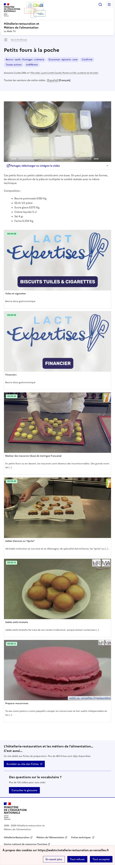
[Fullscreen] (106, 158)
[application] (57, 131)
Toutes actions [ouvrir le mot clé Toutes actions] (14, 64)
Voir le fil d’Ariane (19, 39)
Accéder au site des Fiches (22, 764)
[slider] (55, 158)
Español (52, 80)
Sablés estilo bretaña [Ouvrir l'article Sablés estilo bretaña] (16, 622)
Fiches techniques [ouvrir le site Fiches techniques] (81, 837)
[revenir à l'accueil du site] (57, 26)
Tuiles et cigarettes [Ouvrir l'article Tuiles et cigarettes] (15, 293)
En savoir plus (54, 859)
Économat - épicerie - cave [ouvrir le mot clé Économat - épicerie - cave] (63, 59)
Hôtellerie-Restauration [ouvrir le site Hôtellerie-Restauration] (16, 837)
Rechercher (100, 4)
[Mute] (101, 158)
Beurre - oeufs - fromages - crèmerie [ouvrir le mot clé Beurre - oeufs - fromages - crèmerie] (25, 59)
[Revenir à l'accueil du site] (15, 811)
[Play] (57, 131)
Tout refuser (77, 859)
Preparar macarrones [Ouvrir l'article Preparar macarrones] (16, 703)
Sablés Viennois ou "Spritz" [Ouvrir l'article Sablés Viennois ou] (20, 541)
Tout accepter (101, 859)
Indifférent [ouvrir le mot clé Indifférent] (32, 64)
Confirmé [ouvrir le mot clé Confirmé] (87, 59)
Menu (109, 4)
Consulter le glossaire (24, 790)
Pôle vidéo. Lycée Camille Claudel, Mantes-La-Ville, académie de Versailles (64, 72)
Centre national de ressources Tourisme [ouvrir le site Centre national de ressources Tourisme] (25, 844)
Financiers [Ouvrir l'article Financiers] (10, 374)
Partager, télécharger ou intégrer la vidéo (33, 166)
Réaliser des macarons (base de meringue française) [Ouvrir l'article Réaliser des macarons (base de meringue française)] (33, 456)
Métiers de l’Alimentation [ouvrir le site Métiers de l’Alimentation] (50, 837)
